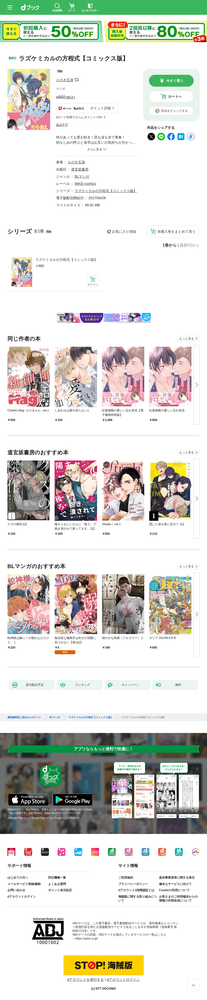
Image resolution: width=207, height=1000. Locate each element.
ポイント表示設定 (60, 890)
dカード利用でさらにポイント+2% (79, 117)
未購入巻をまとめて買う (176, 231)
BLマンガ (82, 176)
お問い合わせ (16, 890)
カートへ (175, 96)
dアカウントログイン (21, 896)
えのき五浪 (64, 80)
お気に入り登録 (124, 231)
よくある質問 (57, 884)
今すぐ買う (175, 81)
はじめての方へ (17, 877)
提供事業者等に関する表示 (177, 877)
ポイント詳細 (100, 108)
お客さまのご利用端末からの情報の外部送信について (178, 898)
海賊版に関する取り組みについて (137, 898)
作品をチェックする (174, 111)
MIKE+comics (85, 184)
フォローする (76, 79)
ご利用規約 (125, 877)
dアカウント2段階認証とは (136, 890)
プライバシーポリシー (133, 884)
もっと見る (186, 338)
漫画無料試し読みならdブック (24, 717)
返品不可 (62, 125)
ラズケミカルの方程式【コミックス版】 (66, 260)
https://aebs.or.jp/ (86, 938)
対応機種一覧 (57, 877)
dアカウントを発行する (85, 979)
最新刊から (190, 245)
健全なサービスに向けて (175, 884)
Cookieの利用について (174, 890)
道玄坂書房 (79, 169)
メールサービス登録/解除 (24, 884)
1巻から (170, 245)
